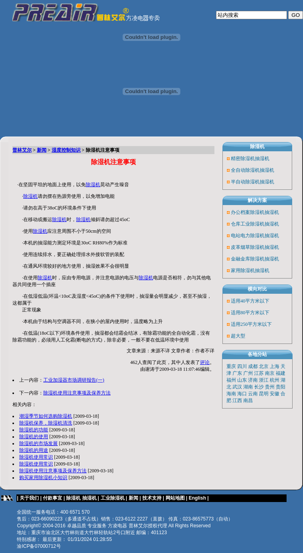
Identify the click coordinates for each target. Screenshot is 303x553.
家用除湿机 (243, 270)
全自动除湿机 (245, 170)
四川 (242, 366)
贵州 (270, 387)
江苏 (259, 373)
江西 (237, 400)
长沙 (259, 387)
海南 (231, 393)
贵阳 (280, 387)
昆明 (264, 393)
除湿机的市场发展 (38, 443)
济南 (253, 380)
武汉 (237, 387)
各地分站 (257, 354)
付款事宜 (52, 498)
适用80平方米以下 (250, 312)
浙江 (264, 380)
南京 (270, 373)
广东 (237, 373)
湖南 (248, 387)
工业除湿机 (113, 498)
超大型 (238, 336)
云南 (253, 393)
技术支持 (152, 498)
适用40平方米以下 (250, 301)
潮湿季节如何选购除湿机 (45, 416)
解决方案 (257, 200)
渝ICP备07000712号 (39, 546)
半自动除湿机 (245, 182)
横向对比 (257, 289)
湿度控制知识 (66, 150)
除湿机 (93, 184)
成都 (253, 366)
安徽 (274, 393)
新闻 (41, 150)
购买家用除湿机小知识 (43, 477)
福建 (280, 373)
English (198, 498)
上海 (274, 366)
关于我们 (29, 498)
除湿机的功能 (33, 430)
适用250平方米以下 (251, 324)
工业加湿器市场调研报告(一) (73, 380)
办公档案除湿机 (248, 212)
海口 (242, 393)
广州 (248, 373)
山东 (242, 380)
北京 (264, 366)
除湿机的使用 (33, 436)
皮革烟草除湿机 (248, 247)
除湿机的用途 (33, 450)
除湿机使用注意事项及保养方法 (77, 393)
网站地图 (175, 498)
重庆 (231, 366)
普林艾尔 (22, 150)
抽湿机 (262, 158)
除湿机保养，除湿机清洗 (45, 423)
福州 (231, 380)
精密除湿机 (243, 158)
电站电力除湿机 (248, 235)
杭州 (274, 380)
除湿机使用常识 (36, 457)
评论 (205, 362)
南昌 (248, 400)
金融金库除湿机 (248, 259)
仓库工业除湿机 (248, 224)
